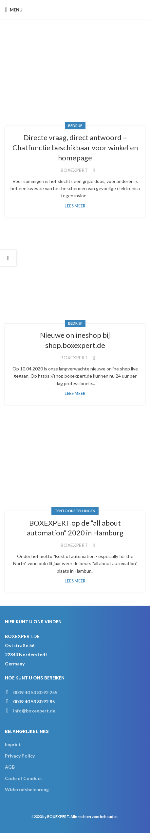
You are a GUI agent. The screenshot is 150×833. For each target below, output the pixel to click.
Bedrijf (75, 125)
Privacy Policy (20, 756)
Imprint (13, 744)
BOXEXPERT (74, 170)
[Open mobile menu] (14, 9)
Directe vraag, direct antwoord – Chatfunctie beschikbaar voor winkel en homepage (75, 147)
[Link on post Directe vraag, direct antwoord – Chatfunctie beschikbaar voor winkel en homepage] (75, 79)
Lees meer (75, 206)
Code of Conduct (23, 778)
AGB (10, 767)
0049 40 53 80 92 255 (35, 692)
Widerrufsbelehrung (27, 789)
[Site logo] (75, 9)
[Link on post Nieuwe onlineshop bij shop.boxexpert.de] (75, 277)
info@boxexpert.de (34, 710)
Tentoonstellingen (75, 511)
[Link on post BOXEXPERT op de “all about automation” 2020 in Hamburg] (75, 464)
